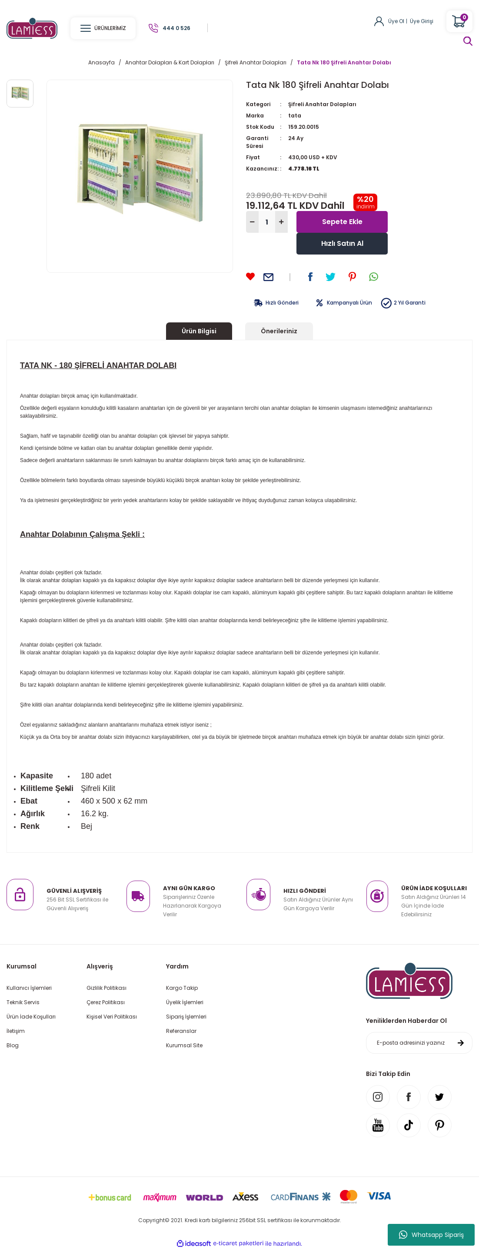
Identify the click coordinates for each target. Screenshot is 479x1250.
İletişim (16, 1031)
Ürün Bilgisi (199, 331)
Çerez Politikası (105, 1002)
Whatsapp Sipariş (431, 1235)
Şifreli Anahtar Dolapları (322, 104)
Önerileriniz (279, 331)
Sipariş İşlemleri (186, 1016)
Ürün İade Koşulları (31, 1016)
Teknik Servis (23, 1002)
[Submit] (461, 1043)
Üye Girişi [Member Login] (421, 21)
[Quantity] (267, 222)
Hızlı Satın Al (342, 243)
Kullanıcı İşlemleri (29, 988)
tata (294, 115)
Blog (13, 1045)
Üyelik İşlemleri (184, 1002)
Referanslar (181, 1031)
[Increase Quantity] (281, 222)
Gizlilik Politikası (106, 988)
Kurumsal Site (184, 1045)
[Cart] (459, 21)
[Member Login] (379, 20)
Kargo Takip (182, 988)
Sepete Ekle (342, 222)
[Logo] (32, 27)
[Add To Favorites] (250, 276)
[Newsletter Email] (419, 1043)
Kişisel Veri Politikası (111, 1016)
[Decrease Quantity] (252, 222)
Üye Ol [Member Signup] (396, 21)
